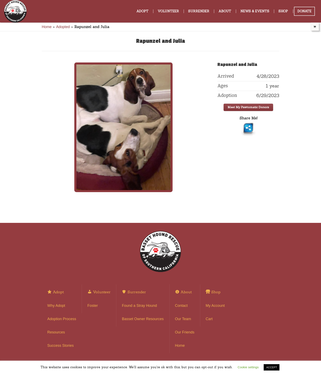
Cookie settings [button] (248, 367)
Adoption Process (61, 319)
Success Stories (60, 345)
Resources (56, 332)
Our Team (183, 319)
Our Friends (184, 332)
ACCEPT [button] (271, 367)
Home (47, 27)
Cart (209, 319)
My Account (215, 306)
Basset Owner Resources (143, 319)
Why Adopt (56, 306)
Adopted (63, 27)
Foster (92, 306)
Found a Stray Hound (139, 306)
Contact (181, 306)
